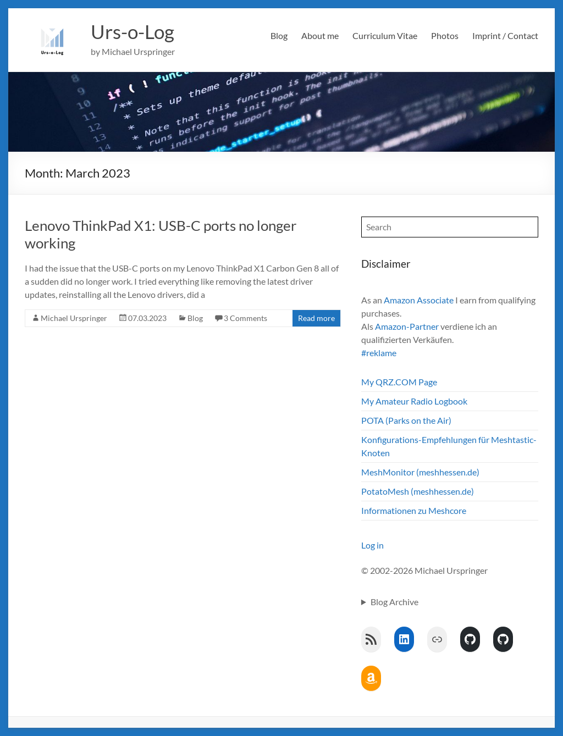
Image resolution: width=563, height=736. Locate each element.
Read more (316, 318)
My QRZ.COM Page (399, 382)
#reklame (378, 352)
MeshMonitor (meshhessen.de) (420, 472)
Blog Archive (394, 601)
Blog (279, 35)
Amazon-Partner (407, 326)
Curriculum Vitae (384, 35)
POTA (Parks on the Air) (406, 420)
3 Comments (245, 318)
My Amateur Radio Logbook (414, 401)
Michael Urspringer (74, 318)
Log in (372, 545)
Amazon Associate (419, 300)
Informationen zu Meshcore (413, 510)
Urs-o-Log (134, 32)
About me (320, 35)
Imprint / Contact (505, 35)
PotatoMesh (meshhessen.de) (417, 491)
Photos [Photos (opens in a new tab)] (445, 35)
